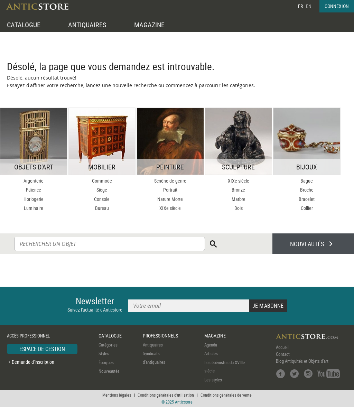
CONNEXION (337, 6)
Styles (104, 353)
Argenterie (34, 180)
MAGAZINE (149, 24)
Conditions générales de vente (226, 395)
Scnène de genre (170, 180)
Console (102, 199)
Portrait (170, 189)
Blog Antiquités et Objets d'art (302, 361)
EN (308, 6)
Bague (306, 180)
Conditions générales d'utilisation (166, 395)
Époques (106, 362)
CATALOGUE (23, 24)
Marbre (238, 199)
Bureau (102, 208)
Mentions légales (116, 395)
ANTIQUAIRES (87, 24)
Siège (101, 189)
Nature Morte (170, 199)
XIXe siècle (170, 208)
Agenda (210, 345)
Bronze (238, 189)
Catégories (108, 345)
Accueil (282, 347)
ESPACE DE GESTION (42, 349)
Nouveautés (109, 371)
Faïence (33, 189)
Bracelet (307, 199)
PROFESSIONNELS (160, 335)
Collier (307, 208)
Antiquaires (153, 345)
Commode (102, 180)
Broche (307, 189)
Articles (211, 353)
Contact (283, 354)
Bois (238, 208)
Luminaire (33, 208)
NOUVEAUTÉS (307, 244)
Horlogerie (34, 199)
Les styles (213, 380)
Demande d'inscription (33, 362)
